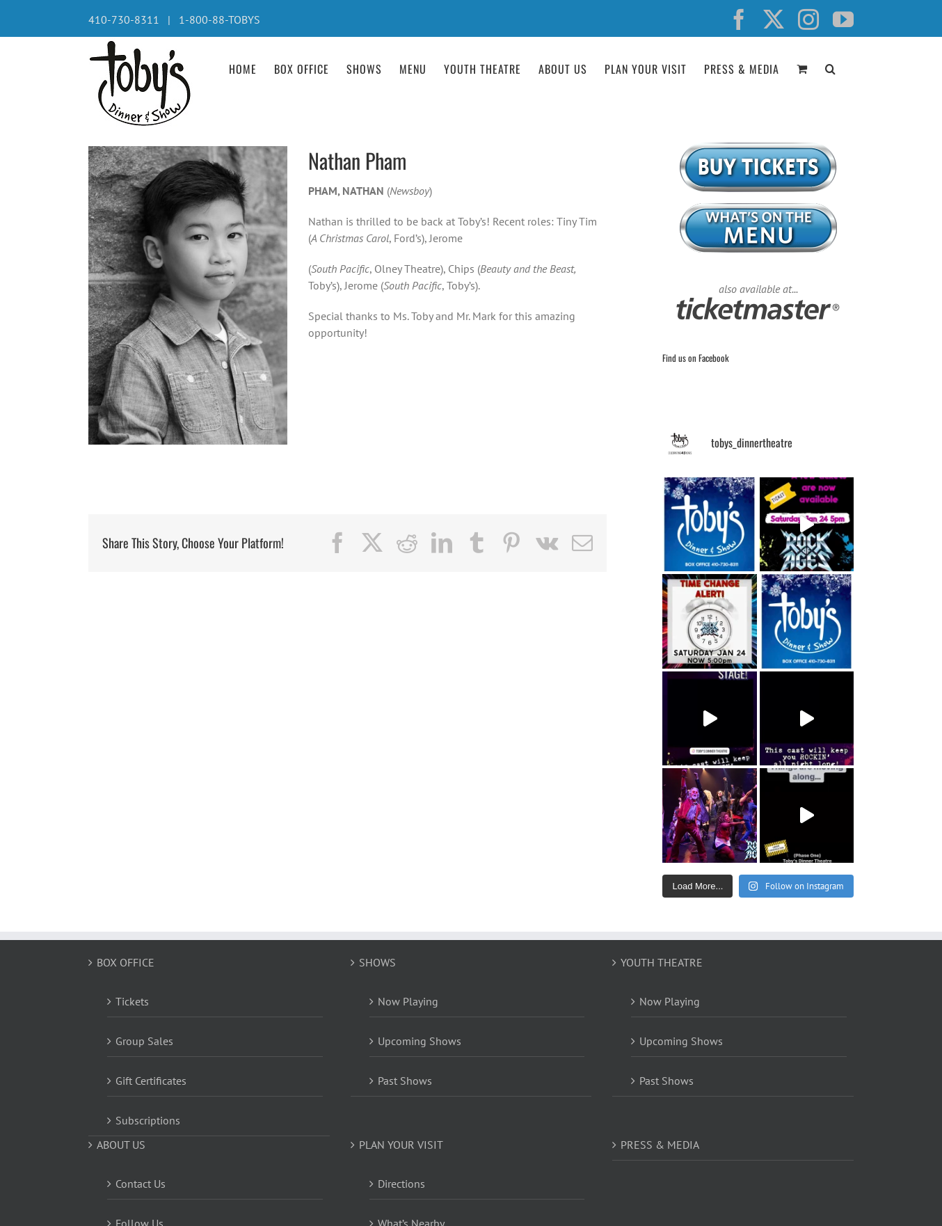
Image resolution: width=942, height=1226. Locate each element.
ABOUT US (121, 1145)
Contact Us (140, 1184)
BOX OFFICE (125, 962)
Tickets (132, 1001)
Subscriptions (147, 1120)
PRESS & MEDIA (660, 1145)
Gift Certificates (150, 1081)
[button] (830, 67)
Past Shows (405, 1081)
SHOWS (377, 962)
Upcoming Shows (419, 1041)
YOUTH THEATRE (662, 962)
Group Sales (144, 1041)
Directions (401, 1184)
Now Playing (408, 1001)
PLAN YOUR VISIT (401, 1145)
